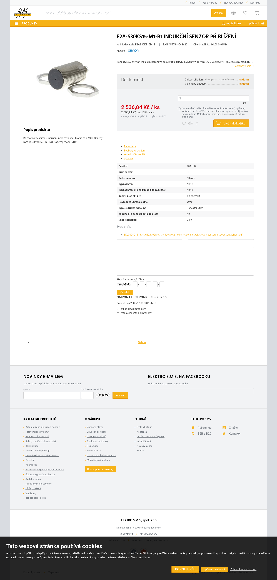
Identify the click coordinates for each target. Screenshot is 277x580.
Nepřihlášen (233, 23)
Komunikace (32, 446)
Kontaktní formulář (134, 154)
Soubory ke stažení (134, 150)
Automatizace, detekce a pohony (43, 427)
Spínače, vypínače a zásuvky (40, 474)
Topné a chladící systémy (38, 483)
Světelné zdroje (33, 479)
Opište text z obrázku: (92, 389)
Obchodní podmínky (97, 441)
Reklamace (92, 446)
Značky (233, 427)
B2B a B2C (205, 433)
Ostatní (142, 342)
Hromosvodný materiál (37, 436)
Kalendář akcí (144, 441)
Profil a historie (144, 427)
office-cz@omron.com (133, 308)
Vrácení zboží (94, 450)
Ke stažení (142, 431)
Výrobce (128, 158)
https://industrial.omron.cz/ (136, 313)
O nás (192, 2)
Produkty (29, 23)
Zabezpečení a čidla (36, 497)
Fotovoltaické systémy (37, 431)
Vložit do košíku (234, 123)
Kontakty (255, 2)
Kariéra (140, 450)
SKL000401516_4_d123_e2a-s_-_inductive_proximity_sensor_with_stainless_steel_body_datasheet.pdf (183, 234)
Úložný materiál (33, 488)
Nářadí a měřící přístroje (38, 450)
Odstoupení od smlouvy (100, 469)
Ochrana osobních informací (101, 455)
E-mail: (26, 389)
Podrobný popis (242, 66)
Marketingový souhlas (98, 460)
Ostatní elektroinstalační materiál (42, 455)
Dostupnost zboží (96, 436)
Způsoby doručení (96, 431)
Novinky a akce (144, 446)
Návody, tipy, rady (233, 2)
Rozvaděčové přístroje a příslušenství (45, 469)
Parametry (130, 146)
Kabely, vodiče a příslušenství (41, 441)
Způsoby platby (95, 427)
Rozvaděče (31, 464)
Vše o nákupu (210, 2)
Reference (204, 427)
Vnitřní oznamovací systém (150, 436)
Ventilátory (31, 493)
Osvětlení (30, 460)
